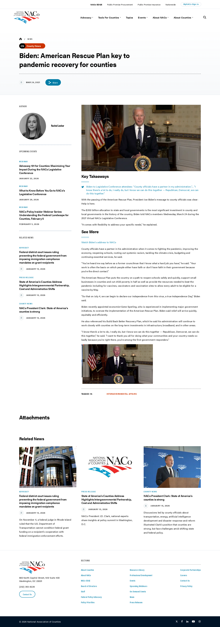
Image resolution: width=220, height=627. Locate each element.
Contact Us (27, 594)
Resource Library (137, 569)
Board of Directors (89, 586)
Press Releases (136, 602)
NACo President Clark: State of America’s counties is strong (43, 309)
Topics (129, 17)
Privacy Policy (186, 586)
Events (142, 17)
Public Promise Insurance (149, 4)
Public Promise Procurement (120, 4)
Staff (83, 591)
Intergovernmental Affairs (122, 393)
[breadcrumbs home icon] (20, 39)
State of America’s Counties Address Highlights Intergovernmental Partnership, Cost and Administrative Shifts (44, 285)
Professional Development (141, 575)
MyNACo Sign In (191, 4)
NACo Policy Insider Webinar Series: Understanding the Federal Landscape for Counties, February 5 (44, 215)
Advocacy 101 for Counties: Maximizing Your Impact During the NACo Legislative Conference (44, 169)
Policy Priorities (88, 602)
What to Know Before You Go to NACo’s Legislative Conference (42, 192)
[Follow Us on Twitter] (177, 621)
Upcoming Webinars (138, 586)
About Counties (182, 17)
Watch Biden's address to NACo (98, 242)
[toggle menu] (92, 17)
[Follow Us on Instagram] (199, 621)
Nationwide (171, 4)
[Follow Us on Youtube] (193, 621)
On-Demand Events (138, 591)
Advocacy (85, 17)
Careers (183, 575)
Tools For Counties (108, 17)
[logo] (26, 22)
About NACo (160, 17)
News (30, 39)
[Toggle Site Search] (204, 17)
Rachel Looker (57, 125)
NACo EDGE (96, 4)
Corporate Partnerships (190, 569)
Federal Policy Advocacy (91, 597)
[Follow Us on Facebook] (182, 621)
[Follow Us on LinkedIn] (187, 621)
